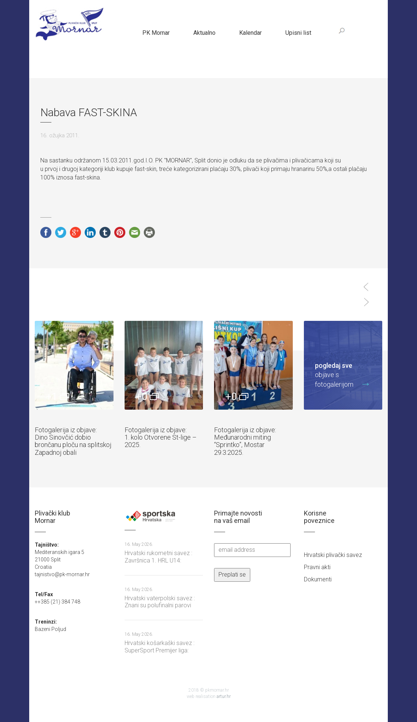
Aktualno (204, 32)
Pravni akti (317, 567)
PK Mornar (156, 32)
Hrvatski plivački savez (333, 554)
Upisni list (298, 32)
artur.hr (224, 696)
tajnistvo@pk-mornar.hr (62, 574)
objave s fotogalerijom (339, 374)
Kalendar (250, 32)
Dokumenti (318, 579)
